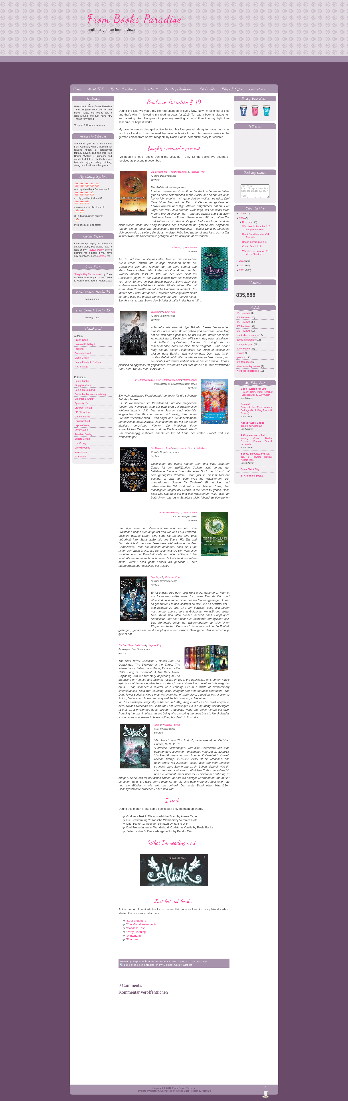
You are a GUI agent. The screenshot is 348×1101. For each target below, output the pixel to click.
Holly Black (201, 448)
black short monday (247, 338)
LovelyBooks (81, 430)
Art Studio (207, 88)
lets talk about (244, 365)
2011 (242, 273)
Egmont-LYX (81, 403)
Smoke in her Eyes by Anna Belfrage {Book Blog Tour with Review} (257, 413)
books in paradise (144, 964)
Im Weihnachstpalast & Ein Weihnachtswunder (158, 380)
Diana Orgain (82, 357)
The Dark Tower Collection (131, 645)
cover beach (244, 352)
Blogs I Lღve (232, 88)
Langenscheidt (83, 421)
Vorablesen (81, 452)
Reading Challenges (178, 88)
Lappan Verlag (82, 425)
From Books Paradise (134, 19)
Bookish (245, 407)
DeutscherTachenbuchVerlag (90, 394)
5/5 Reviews (244, 334)
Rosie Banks (190, 380)
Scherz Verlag (82, 438)
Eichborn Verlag (83, 407)
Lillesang (176, 247)
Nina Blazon (191, 247)
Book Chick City (250, 472)
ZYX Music (80, 456)
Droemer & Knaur (84, 398)
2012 (242, 268)
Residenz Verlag (83, 434)
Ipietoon (154, 1090)
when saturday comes (249, 369)
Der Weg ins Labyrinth (162, 448)
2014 (242, 221)
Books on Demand (85, 390)
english (241, 356)
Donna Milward (83, 353)
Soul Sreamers (136, 920)
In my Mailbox (164, 964)
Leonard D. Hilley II (85, 344)
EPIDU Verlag (82, 412)
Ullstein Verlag (82, 447)
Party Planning (136, 931)
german (241, 360)
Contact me (257, 88)
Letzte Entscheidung (169, 512)
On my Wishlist (183, 964)
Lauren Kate (169, 312)
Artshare (206, 1090)
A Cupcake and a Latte (254, 438)
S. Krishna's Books (252, 479)
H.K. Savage (81, 366)
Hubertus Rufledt (171, 725)
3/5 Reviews (244, 325)
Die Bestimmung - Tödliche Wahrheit (169, 172)
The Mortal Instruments (142, 924)
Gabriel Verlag (82, 416)
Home (77, 88)
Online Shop (183, 1090)
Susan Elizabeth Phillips (88, 362)
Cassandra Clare (184, 448)
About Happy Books (252, 426)
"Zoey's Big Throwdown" (87, 274)
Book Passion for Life (253, 392)
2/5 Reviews (244, 320)
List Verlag (80, 443)
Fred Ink (79, 348)
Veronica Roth (198, 172)
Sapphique (156, 577)
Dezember (247, 225)
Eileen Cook (81, 340)
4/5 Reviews (244, 329)
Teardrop (155, 312)
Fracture (132, 939)
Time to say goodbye (251, 429)
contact (102, 256)
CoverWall (150, 88)
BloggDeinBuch (83, 385)
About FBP (96, 88)
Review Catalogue (123, 88)
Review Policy (96, 249)
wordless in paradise (248, 374)
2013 (242, 264)
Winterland (134, 935)
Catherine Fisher (173, 577)
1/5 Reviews (244, 316)
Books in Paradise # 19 (174, 102)
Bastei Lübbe (82, 381)
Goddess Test (135, 928)
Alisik (156, 725)
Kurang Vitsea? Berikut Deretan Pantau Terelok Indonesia (257, 445)
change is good (245, 347)
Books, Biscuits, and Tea (255, 457)
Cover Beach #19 (251, 249)
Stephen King (155, 645)
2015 (242, 216)
